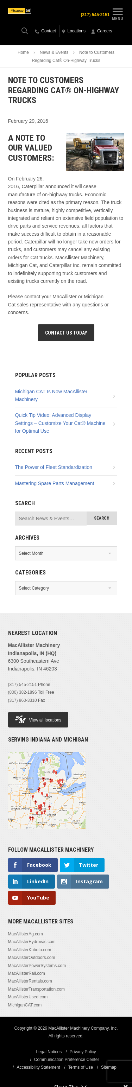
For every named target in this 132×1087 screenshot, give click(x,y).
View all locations (38, 719)
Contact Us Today (66, 333)
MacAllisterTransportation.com (36, 989)
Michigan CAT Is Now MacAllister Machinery (51, 395)
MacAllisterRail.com (26, 973)
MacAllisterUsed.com (28, 996)
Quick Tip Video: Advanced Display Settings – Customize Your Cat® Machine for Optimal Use (60, 423)
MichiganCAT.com (25, 1005)
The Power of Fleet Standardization (53, 467)
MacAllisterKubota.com (29, 949)
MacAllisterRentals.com (30, 981)
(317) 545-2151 (22, 684)
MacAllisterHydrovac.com (32, 941)
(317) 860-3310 (22, 700)
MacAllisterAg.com (25, 934)
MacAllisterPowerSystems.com (37, 965)
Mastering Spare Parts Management (54, 483)
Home (23, 52)
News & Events (54, 52)
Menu (117, 13)
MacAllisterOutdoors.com (31, 957)
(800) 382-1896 (22, 692)
